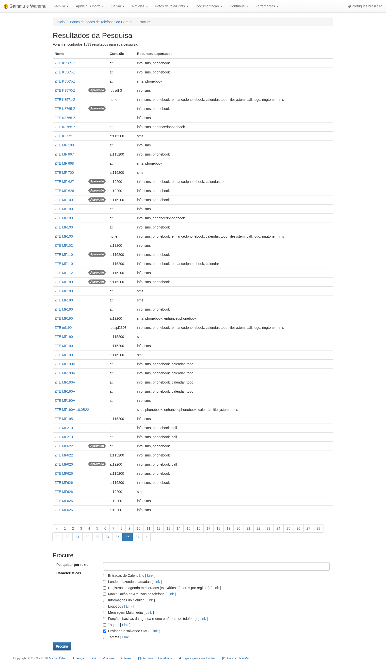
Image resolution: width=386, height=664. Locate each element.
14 (178, 528)
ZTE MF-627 (64, 182)
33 (97, 537)
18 (219, 528)
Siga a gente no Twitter (196, 658)
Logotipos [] (118, 606)
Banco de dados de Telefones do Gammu (101, 22)
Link (150, 575)
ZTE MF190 (64, 309)
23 (268, 528)
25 (288, 528)
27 (308, 528)
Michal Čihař (57, 658)
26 (298, 528)
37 (138, 537)
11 (149, 528)
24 (278, 528)
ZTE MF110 (64, 255)
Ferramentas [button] (267, 6)
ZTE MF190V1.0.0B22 (72, 410)
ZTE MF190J (65, 355)
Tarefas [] (116, 637)
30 (68, 537)
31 (78, 537)
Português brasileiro (365, 6)
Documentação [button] (209, 6)
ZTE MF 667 (64, 154)
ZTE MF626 (64, 464)
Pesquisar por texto (72, 565)
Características (68, 573)
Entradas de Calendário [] (129, 575)
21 (248, 528)
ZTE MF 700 (64, 173)
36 (127, 537)
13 (169, 528)
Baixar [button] (118, 6)
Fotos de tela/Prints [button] (172, 6)
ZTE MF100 (64, 200)
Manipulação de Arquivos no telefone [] (139, 594)
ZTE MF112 (64, 273)
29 (58, 537)
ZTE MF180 (64, 282)
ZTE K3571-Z (65, 100)
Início (60, 22)
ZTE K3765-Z (65, 109)
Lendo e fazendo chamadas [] (132, 582)
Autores (125, 658)
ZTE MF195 (64, 419)
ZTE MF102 (64, 245)
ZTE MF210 (64, 428)
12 (159, 528)
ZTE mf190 (63, 328)
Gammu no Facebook (155, 658)
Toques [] (116, 625)
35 (117, 537)
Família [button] (61, 6)
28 (318, 528)
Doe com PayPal (235, 658)
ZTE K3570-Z (65, 90)
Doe (93, 658)
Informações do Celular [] (129, 600)
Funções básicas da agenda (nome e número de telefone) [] (155, 619)
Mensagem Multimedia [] (128, 612)
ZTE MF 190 (64, 145)
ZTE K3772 (63, 136)
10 (139, 528)
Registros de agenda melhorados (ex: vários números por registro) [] (162, 588)
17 (208, 528)
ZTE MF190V (65, 364)
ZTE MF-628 (64, 191)
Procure (108, 658)
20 (239, 528)
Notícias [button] (140, 6)
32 (88, 537)
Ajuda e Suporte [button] (90, 6)
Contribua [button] (239, 6)
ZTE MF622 (64, 446)
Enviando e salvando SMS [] (131, 631)
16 (198, 528)
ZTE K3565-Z (65, 63)
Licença (78, 658)
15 (189, 528)
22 (258, 528)
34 (108, 537)
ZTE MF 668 (64, 163)
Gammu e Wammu (25, 6)
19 (228, 528)
